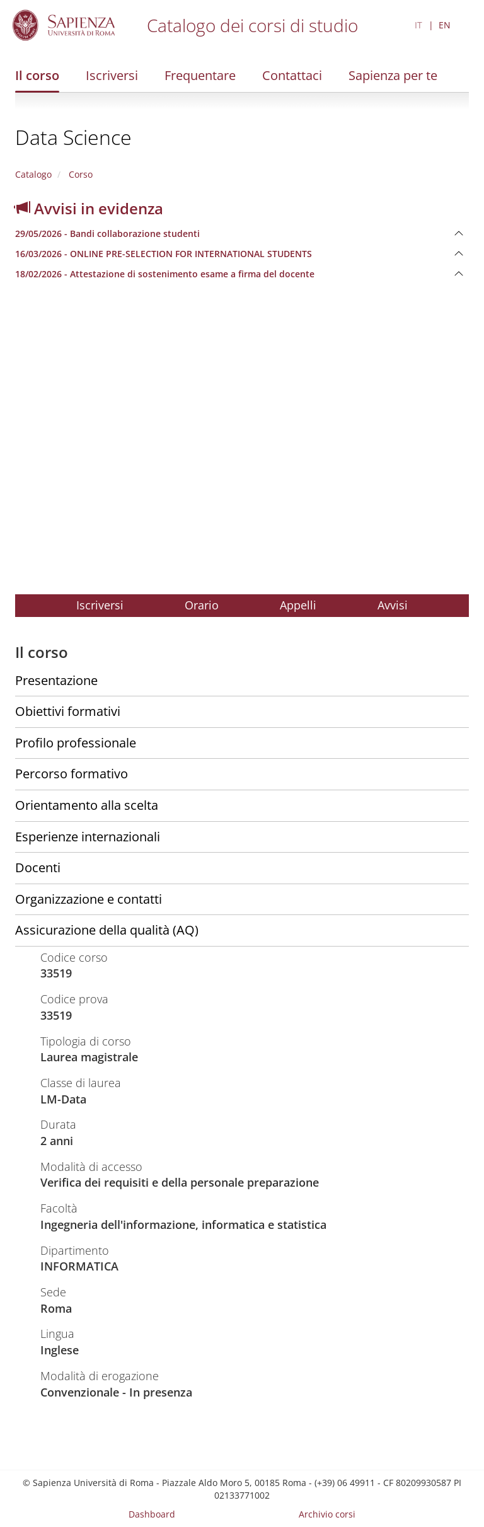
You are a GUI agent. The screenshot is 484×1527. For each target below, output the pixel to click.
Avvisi (392, 605)
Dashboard (152, 1514)
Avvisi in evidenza (89, 208)
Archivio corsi (327, 1514)
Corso (79, 174)
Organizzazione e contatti (88, 899)
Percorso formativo (71, 773)
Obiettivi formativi (67, 711)
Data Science (73, 137)
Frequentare (200, 75)
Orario (202, 605)
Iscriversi (112, 75)
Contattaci (292, 75)
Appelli (298, 605)
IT (418, 25)
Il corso (37, 75)
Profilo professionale (75, 742)
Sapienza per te (393, 75)
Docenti (37, 867)
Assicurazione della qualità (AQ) (107, 929)
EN (445, 25)
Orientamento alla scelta (86, 805)
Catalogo (33, 174)
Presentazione (56, 680)
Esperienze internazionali (87, 836)
